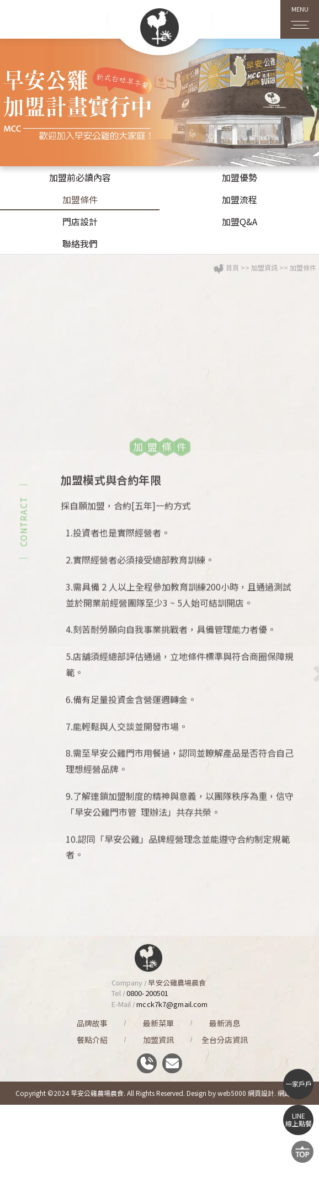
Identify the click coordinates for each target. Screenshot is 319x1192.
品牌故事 (92, 1023)
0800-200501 (147, 993)
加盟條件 (80, 199)
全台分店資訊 (224, 1039)
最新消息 (224, 1023)
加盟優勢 (239, 177)
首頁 (232, 306)
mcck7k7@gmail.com (172, 1004)
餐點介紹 (92, 1039)
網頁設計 (261, 1093)
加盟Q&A (239, 221)
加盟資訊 (264, 306)
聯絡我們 (80, 243)
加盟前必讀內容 (80, 177)
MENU (300, 14)
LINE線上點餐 (298, 1119)
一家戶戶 (298, 1083)
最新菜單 (158, 1023)
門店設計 (80, 221)
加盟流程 (239, 199)
